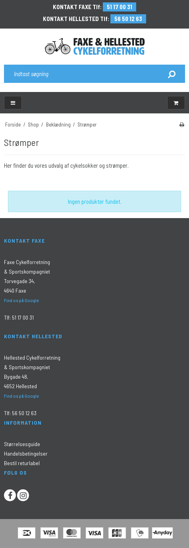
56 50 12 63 (128, 18)
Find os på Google (21, 300)
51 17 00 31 (119, 6)
